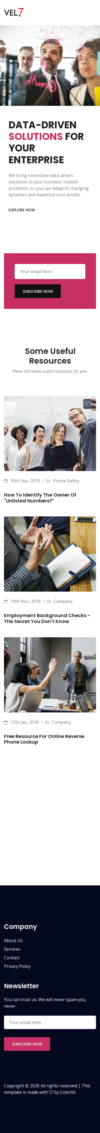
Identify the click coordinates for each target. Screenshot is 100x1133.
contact (11, 958)
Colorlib (68, 1092)
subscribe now (38, 291)
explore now (22, 209)
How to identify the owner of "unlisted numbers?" (40, 497)
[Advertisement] (50, 835)
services (12, 949)
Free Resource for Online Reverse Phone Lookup (44, 739)
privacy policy (17, 966)
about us (13, 940)
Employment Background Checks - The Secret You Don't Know (47, 618)
